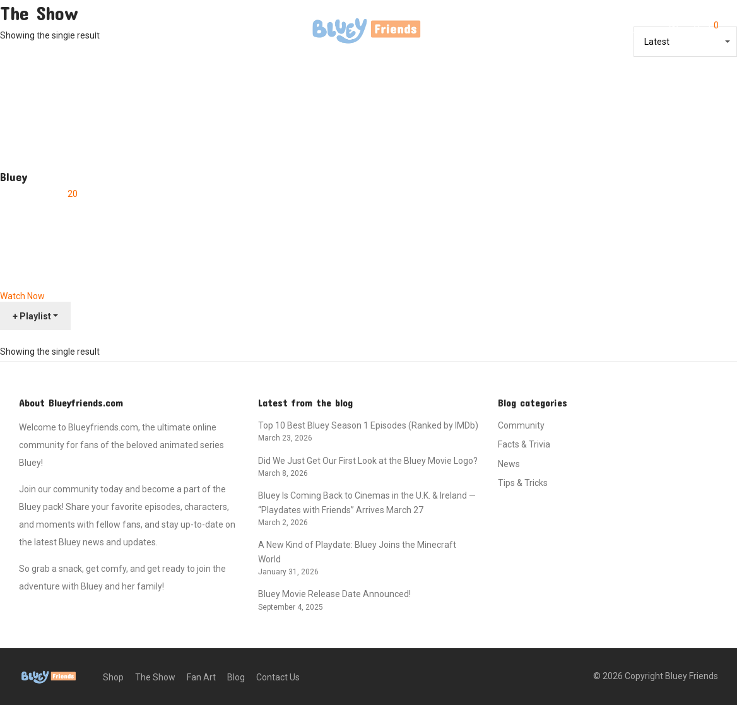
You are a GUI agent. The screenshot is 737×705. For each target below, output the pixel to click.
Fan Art (130, 30)
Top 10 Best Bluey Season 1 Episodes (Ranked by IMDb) (368, 425)
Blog (172, 30)
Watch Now (22, 296)
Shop (30, 30)
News (509, 464)
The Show (78, 30)
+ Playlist (32, 316)
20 (73, 194)
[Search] (608, 30)
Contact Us (221, 30)
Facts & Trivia (524, 444)
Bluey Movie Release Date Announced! (334, 594)
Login (640, 29)
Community (521, 425)
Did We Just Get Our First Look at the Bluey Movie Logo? (368, 461)
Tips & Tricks (523, 483)
